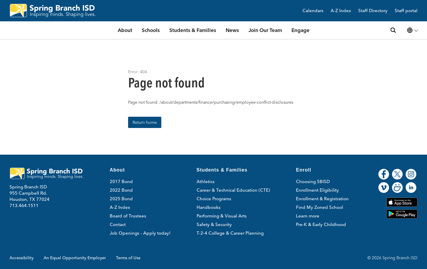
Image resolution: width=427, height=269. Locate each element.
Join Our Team (265, 30)
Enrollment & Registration (322, 198)
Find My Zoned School (319, 207)
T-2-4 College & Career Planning (230, 233)
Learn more (307, 216)
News (232, 30)
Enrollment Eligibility (317, 190)
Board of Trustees (128, 216)
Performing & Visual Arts (222, 216)
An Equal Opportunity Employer (75, 257)
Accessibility (21, 257)
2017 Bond (121, 181)
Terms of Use (128, 257)
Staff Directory (373, 10)
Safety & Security (214, 224)
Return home (145, 122)
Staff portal (406, 10)
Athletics (206, 181)
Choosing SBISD (313, 181)
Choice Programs (214, 198)
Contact (118, 224)
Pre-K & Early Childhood (321, 224)
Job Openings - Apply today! (140, 233)
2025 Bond (121, 198)
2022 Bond (121, 190)
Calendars (313, 10)
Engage (300, 30)
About (125, 30)
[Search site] (393, 30)
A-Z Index (341, 10)
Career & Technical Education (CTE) (233, 190)
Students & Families (192, 30)
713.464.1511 (24, 205)
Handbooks (209, 207)
